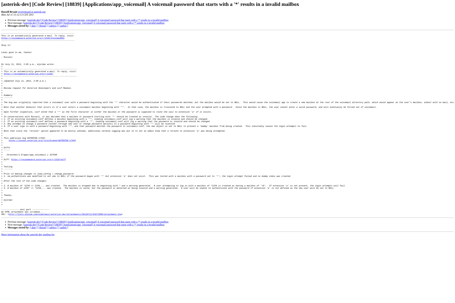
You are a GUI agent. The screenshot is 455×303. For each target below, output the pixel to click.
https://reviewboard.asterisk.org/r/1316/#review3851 (33, 39)
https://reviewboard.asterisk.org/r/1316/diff (38, 185)
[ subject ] (53, 25)
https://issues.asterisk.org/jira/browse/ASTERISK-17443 (42, 162)
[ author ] (63, 25)
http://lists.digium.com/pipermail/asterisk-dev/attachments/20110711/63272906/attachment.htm (65, 250)
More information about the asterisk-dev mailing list (28, 271)
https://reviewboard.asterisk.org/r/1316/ (28, 82)
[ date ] (33, 25)
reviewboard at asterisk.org (31, 11)
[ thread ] (42, 25)
